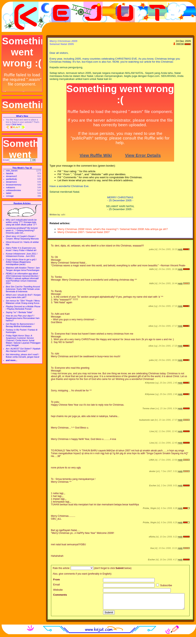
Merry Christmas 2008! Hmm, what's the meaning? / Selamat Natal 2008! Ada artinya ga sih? (113, 229)
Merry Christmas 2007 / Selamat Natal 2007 (84, 232)
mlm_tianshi (11, 170)
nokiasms (10, 187)
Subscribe (164, 585)
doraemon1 (11, 182)
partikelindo (11, 179)
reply (180, 249)
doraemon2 (11, 176)
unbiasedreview (13, 190)
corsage (10, 196)
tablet (8, 193)
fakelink (9, 173)
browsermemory (13, 184)
